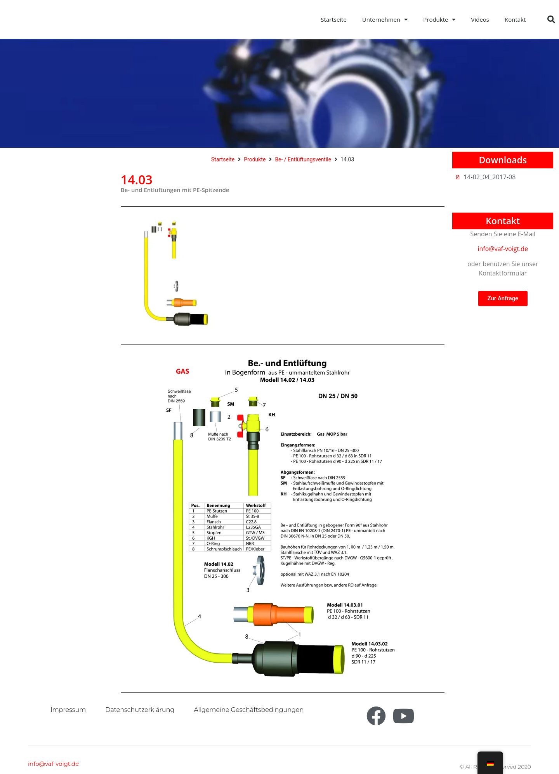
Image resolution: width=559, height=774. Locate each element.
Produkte (439, 19)
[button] (551, 19)
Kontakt (515, 19)
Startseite (334, 19)
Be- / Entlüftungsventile (303, 159)
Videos (480, 19)
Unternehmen (385, 19)
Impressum (68, 709)
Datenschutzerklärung (139, 709)
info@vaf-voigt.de (502, 248)
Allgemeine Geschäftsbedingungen (249, 709)
